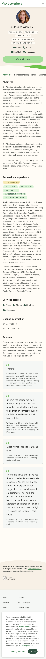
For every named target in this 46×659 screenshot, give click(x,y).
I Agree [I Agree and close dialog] (33, 651)
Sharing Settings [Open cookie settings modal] (17, 651)
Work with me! (23, 59)
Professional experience (25, 75)
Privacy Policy (24, 626)
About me (7, 75)
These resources (35, 569)
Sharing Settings (27, 646)
